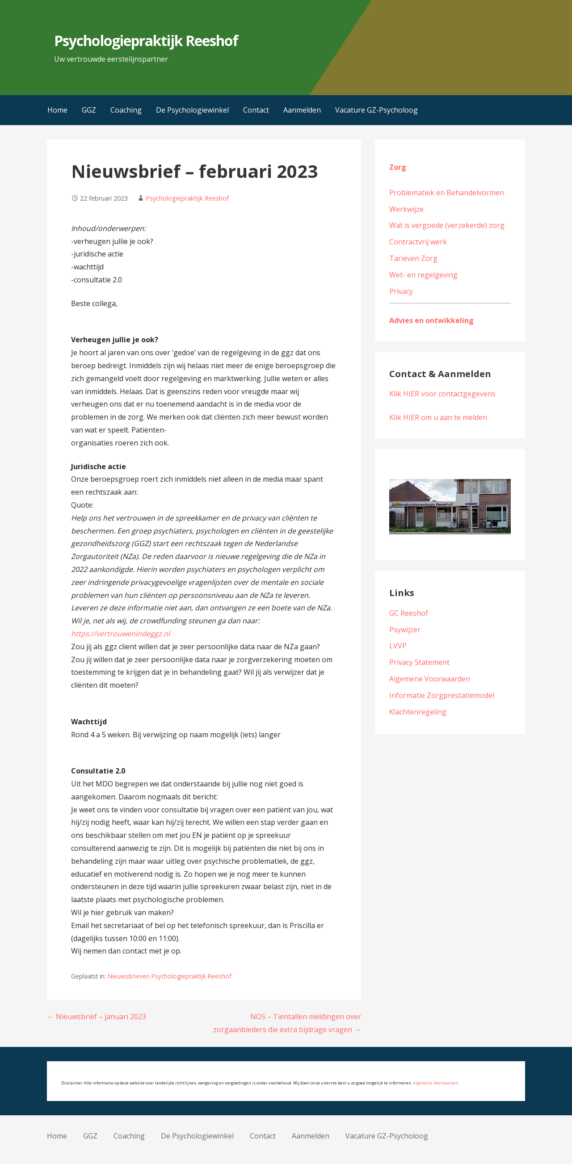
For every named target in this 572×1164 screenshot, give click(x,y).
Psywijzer (405, 630)
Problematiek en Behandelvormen (446, 193)
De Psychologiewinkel (192, 110)
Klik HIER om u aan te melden (438, 417)
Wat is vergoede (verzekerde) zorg (447, 225)
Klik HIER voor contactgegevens (442, 394)
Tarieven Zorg (413, 258)
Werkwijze (406, 209)
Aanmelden (302, 110)
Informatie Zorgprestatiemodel (441, 695)
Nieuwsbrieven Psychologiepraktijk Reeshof (169, 976)
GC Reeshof (408, 613)
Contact (256, 110)
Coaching (126, 110)
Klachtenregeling (417, 712)
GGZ (89, 110)
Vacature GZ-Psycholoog (376, 110)
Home (57, 110)
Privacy (401, 291)
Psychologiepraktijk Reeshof (146, 40)
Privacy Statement (419, 662)
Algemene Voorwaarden (429, 679)
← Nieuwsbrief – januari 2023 (96, 1016)
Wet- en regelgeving (423, 275)
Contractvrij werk (418, 242)
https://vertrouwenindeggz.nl (120, 634)
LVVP (398, 646)
